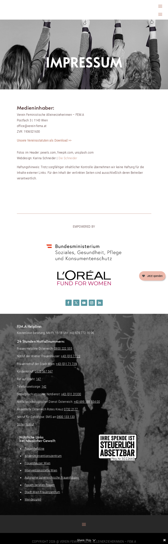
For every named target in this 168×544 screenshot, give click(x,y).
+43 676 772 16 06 (82, 333)
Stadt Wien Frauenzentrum (42, 492)
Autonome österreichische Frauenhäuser (52, 477)
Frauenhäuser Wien (37, 463)
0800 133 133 (66, 417)
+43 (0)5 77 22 (70, 356)
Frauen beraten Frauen (40, 485)
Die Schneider (67, 158)
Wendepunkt (33, 499)
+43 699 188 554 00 (87, 402)
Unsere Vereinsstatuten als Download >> (44, 140)
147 (38, 379)
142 (44, 386)
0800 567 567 (44, 371)
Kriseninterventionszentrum (43, 456)
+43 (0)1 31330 (71, 394)
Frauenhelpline (34, 449)
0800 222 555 (63, 348)
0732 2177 (71, 409)
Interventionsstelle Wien (41, 470)
